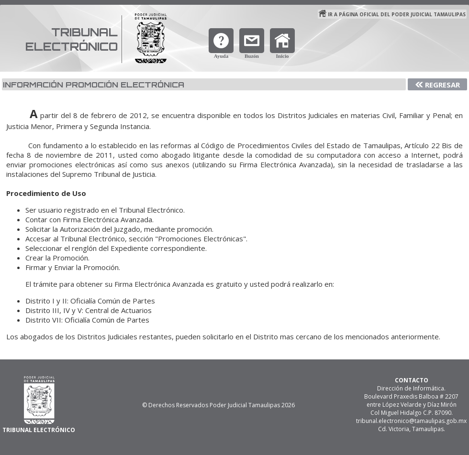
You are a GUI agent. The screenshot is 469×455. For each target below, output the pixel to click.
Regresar (442, 84)
